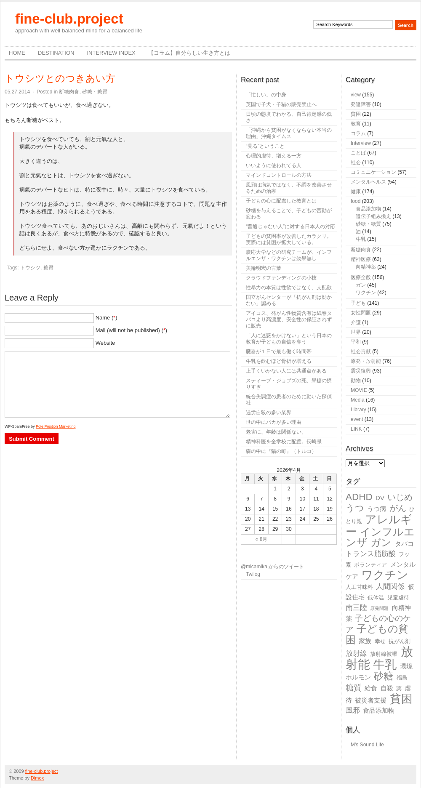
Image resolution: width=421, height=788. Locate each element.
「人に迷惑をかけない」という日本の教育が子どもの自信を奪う (289, 339)
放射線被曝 (383, 654)
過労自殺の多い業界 (268, 412)
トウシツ (30, 268)
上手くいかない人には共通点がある (286, 371)
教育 (356, 124)
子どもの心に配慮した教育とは (281, 201)
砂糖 (383, 676)
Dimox (37, 777)
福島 (402, 677)
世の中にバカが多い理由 (273, 422)
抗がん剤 (399, 641)
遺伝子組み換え (373, 216)
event (357, 419)
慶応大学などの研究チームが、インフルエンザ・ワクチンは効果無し (289, 255)
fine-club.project (69, 19)
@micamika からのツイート (272, 567)
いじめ (400, 497)
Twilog (253, 574)
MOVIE (359, 390)
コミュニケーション (373, 172)
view (356, 95)
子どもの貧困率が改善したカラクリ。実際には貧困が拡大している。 (289, 239)
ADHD (359, 497)
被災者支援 (370, 700)
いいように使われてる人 (273, 165)
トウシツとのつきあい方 (60, 78)
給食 (371, 688)
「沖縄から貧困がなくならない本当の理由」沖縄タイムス (289, 133)
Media (358, 400)
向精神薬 (366, 267)
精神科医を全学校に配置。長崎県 (284, 442)
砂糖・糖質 (94, 92)
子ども (358, 303)
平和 (356, 342)
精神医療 (361, 259)
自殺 (387, 688)
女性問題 (361, 313)
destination (56, 53)
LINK (356, 429)
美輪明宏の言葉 (263, 268)
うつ (355, 508)
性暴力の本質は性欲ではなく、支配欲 (289, 287)
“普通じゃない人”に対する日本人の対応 (290, 226)
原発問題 (379, 608)
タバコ (404, 543)
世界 (356, 332)
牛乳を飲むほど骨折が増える (279, 361)
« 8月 (262, 539)
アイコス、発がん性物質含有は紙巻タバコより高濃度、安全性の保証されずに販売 (289, 319)
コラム (358, 133)
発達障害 (361, 104)
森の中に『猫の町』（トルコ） (281, 451)
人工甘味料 (359, 587)
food (355, 201)
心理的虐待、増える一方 (273, 156)
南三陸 (356, 608)
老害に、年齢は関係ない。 (276, 432)
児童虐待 (398, 597)
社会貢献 (361, 351)
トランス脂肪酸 (371, 554)
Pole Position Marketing (56, 426)
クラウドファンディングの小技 (281, 278)
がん (397, 508)
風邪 (353, 710)
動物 (356, 380)
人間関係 (390, 587)
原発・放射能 (366, 361)
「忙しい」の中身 (266, 95)
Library (358, 410)
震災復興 (361, 371)
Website (105, 343)
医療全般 (361, 277)
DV (380, 497)
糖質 (48, 268)
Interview (361, 143)
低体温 (376, 597)
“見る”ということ (265, 146)
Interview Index (111, 53)
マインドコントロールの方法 (279, 175)
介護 (356, 322)
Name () (106, 317)
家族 (365, 640)
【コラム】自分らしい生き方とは (189, 53)
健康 (356, 191)
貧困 (356, 114)
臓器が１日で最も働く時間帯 (279, 351)
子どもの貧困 (377, 634)
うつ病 (376, 508)
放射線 (356, 654)
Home (17, 53)
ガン (361, 285)
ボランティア (370, 565)
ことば (358, 153)
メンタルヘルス (368, 182)
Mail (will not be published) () (132, 330)
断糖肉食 (69, 92)
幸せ (380, 641)
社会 (356, 162)
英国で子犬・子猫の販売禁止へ (281, 104)
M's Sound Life (367, 745)
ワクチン (366, 293)
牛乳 (361, 239)
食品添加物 (368, 209)
